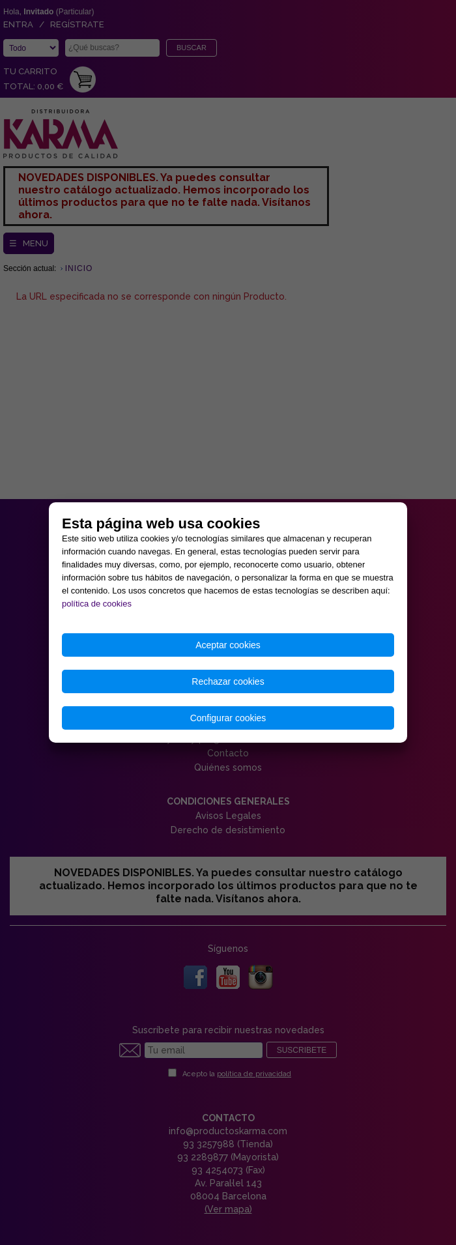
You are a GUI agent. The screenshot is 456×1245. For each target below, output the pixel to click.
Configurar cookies (228, 718)
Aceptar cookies (228, 645)
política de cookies (97, 603)
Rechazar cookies (228, 681)
